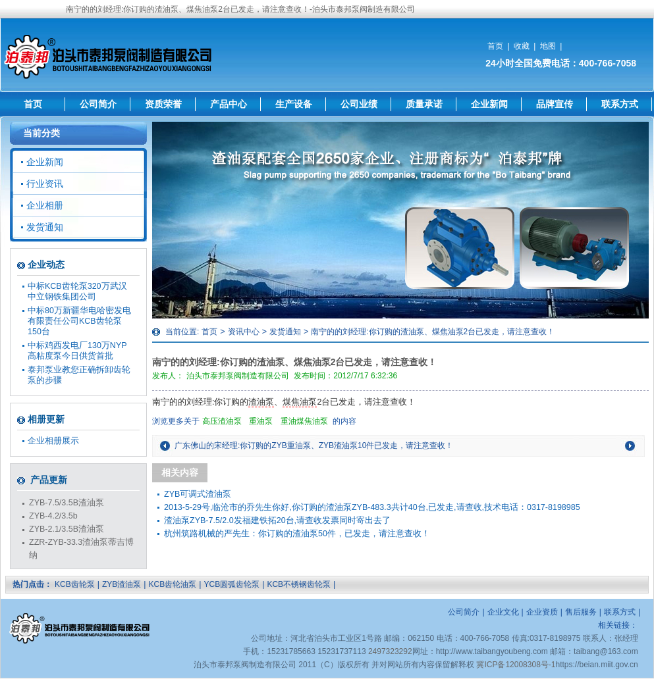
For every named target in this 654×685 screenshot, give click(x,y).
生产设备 (293, 104)
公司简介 (98, 104)
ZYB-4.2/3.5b (53, 515)
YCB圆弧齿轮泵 (231, 584)
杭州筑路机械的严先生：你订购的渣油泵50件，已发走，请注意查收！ (297, 533)
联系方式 (619, 104)
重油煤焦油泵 (304, 421)
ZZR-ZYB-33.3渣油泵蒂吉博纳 (81, 549)
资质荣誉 (163, 104)
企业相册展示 (53, 440)
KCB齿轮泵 (75, 584)
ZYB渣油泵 (121, 584)
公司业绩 (359, 104)
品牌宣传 (554, 104)
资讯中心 (243, 331)
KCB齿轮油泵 (173, 584)
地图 (548, 46)
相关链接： (618, 625)
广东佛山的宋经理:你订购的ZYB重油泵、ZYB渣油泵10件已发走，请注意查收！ (314, 445)
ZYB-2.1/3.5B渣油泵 (66, 529)
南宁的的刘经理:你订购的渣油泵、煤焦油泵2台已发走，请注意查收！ (433, 331)
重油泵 (261, 421)
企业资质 (542, 612)
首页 (495, 46)
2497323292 (390, 651)
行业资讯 (44, 183)
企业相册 (44, 205)
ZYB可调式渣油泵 (197, 494)
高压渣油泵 (222, 421)
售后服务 (581, 612)
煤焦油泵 (300, 402)
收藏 (522, 46)
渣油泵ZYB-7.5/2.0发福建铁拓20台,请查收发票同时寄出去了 (277, 520)
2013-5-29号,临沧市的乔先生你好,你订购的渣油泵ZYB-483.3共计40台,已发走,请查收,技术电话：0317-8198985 (372, 507)
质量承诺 (424, 104)
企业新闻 (489, 104)
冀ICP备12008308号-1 (515, 664)
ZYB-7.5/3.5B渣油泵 (66, 502)
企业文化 (503, 612)
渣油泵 (261, 402)
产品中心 (228, 104)
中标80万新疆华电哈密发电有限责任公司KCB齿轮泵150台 (79, 321)
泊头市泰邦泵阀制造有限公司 (237, 375)
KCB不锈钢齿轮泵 (299, 584)
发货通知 (285, 331)
